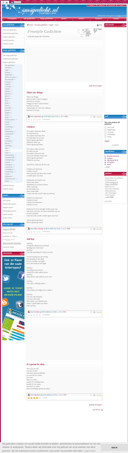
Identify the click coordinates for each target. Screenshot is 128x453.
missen (8, 122)
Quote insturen (8, 214)
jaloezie (8, 110)
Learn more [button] (89, 451)
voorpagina (12, 19)
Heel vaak (110, 127)
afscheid (9, 68)
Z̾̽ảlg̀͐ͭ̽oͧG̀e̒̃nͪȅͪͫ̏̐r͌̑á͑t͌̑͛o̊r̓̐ (9, 230)
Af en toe (110, 132)
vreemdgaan (10, 169)
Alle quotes (7, 200)
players (8, 143)
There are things (35, 92)
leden (119, 16)
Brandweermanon (113, 156)
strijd (7, 153)
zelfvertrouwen (11, 179)
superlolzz (37, 116)
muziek (8, 129)
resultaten (115, 145)
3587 (65, 395)
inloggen (92, 5)
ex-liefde (9, 87)
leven (8, 115)
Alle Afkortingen (110, 193)
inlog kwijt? (112, 5)
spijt (7, 148)
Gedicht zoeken (8, 44)
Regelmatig (111, 130)
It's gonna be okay (36, 364)
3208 (68, 228)
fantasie (8, 91)
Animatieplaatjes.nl (111, 182)
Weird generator (110, 191)
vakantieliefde (11, 157)
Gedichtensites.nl (110, 180)
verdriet (9, 162)
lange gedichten (46, 19)
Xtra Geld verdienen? (112, 189)
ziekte (8, 181)
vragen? (122, 5)
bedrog (8, 72)
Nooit (109, 137)
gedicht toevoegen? (95, 86)
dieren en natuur (11, 77)
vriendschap (10, 172)
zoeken (81, 19)
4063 (66, 116)
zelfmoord (9, 176)
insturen (98, 19)
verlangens (10, 165)
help (100, 25)
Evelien (36, 312)
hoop (7, 103)
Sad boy (30, 239)
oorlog (8, 136)
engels (51, 25)
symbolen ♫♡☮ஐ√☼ (10, 236)
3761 (64, 312)
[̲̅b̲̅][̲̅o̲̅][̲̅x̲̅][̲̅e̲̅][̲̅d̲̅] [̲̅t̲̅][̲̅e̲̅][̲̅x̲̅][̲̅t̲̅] (12, 244)
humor (8, 105)
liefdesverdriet (11, 120)
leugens (8, 113)
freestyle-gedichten (41, 25)
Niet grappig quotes (9, 211)
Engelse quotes (8, 207)
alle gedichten (9, 65)
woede (8, 174)
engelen (8, 84)
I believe (31, 127)
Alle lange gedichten (10, 55)
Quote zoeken (7, 218)
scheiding (9, 146)
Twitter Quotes (110, 195)
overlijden (9, 141)
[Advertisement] (64, 61)
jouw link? (108, 201)
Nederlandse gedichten (10, 33)
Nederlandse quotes (9, 204)
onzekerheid (10, 134)
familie (8, 89)
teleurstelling (10, 155)
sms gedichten (29, 19)
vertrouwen (10, 167)
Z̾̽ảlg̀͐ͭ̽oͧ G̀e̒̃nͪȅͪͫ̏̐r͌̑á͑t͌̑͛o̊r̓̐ (111, 185)
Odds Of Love (110, 187)
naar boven (96, 410)
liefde (8, 117)
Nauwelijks (111, 134)
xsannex (109, 158)
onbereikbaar (10, 131)
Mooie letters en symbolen (114, 178)
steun (8, 150)
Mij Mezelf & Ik (112, 160)
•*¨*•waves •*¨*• (8, 240)
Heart (109, 164)
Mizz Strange (38, 229)
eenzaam (9, 82)
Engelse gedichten (9, 37)
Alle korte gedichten (10, 30)
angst (8, 70)
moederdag (9, 127)
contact (116, 19)
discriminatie (10, 79)
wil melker (110, 162)
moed (8, 124)
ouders (8, 139)
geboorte (9, 94)
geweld (8, 98)
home (31, 25)
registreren (101, 5)
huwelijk (9, 108)
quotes (64, 19)
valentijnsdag (10, 160)
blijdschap (9, 75)
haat (7, 101)
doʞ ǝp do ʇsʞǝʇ (8, 247)
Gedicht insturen (8, 40)
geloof (8, 96)
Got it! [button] (114, 447)
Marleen (37, 395)
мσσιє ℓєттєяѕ (7, 233)
